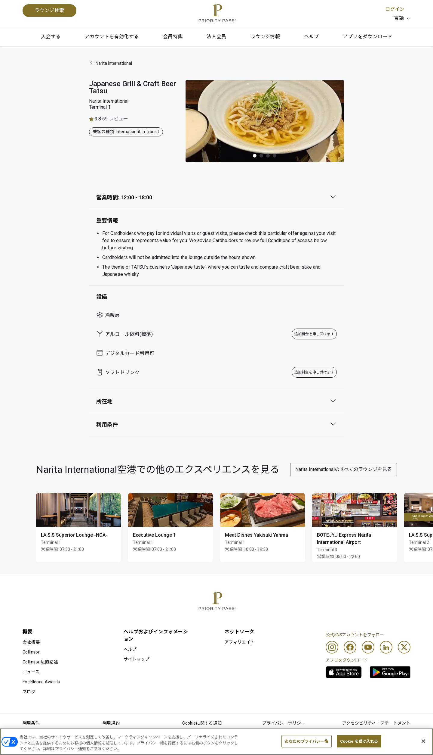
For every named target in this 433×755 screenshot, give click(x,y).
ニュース (31, 671)
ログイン (394, 9)
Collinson (32, 652)
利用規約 (111, 723)
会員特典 (173, 36)
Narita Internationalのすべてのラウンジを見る (343, 469)
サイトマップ (136, 659)
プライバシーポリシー (283, 723)
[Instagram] (332, 647)
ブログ (29, 691)
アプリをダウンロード (367, 36)
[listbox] (402, 18)
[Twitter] (404, 647)
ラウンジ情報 (265, 36)
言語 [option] (399, 18)
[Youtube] (368, 647)
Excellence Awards (41, 681)
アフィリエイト (240, 642)
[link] (344, 672)
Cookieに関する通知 (202, 723)
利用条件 (31, 723)
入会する (51, 36)
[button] (254, 156)
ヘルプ (311, 36)
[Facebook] (350, 647)
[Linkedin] (386, 647)
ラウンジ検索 (49, 10)
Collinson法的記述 (40, 662)
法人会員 (216, 36)
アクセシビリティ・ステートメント (376, 723)
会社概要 (31, 642)
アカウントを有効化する (111, 36)
